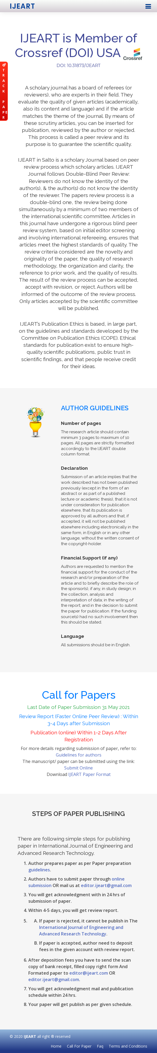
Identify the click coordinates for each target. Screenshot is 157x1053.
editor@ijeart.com (88, 973)
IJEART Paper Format (89, 774)
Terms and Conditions (128, 1046)
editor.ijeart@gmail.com (106, 885)
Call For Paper (79, 1046)
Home (56, 1046)
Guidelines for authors (78, 755)
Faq (100, 1046)
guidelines (39, 870)
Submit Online (78, 768)
